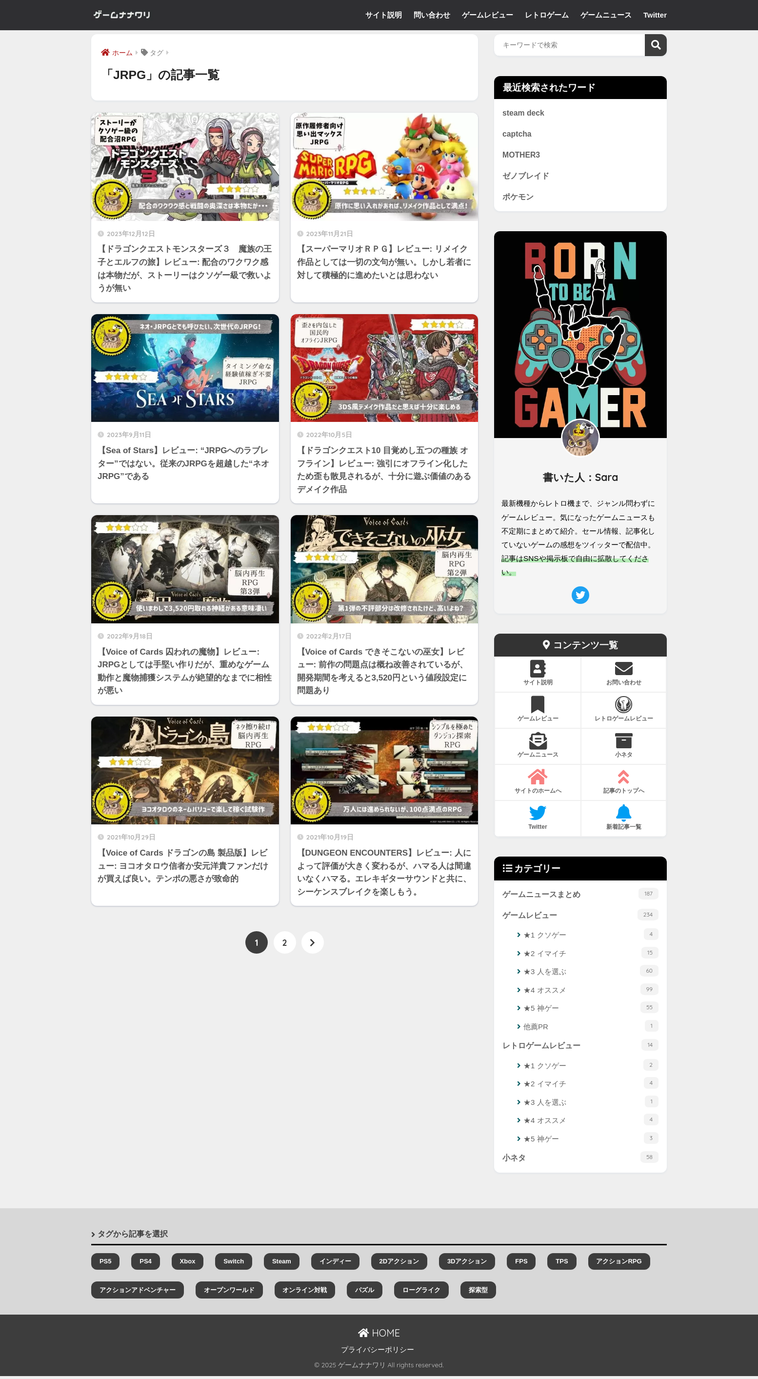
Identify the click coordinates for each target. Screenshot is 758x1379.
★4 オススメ (590, 992)
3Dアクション (467, 1264)
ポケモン (518, 198)
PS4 (146, 1264)
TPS (562, 1264)
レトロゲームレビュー (580, 1047)
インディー (335, 1264)
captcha (517, 134)
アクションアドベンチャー (138, 1293)
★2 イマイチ (590, 955)
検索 (656, 45)
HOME (379, 1336)
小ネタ (580, 1160)
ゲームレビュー (580, 916)
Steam (281, 1264)
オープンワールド (229, 1293)
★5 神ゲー (590, 1010)
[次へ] (312, 943)
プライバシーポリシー (377, 1353)
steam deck (523, 113)
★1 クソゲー (590, 936)
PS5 (106, 1264)
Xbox (188, 1264)
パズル (364, 1293)
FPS (521, 1264)
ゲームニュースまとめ (580, 895)
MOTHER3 (521, 155)
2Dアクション (399, 1264)
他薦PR (590, 1028)
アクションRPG (618, 1264)
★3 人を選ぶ (590, 973)
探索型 (478, 1293)
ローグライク (421, 1293)
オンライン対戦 (304, 1293)
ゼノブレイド (525, 177)
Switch (233, 1264)
